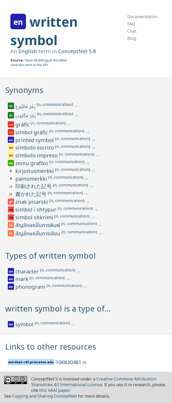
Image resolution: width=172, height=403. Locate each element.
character (27, 271)
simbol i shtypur (36, 209)
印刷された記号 (34, 186)
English (27, 51)
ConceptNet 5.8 (77, 51)
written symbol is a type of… (58, 308)
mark (22, 278)
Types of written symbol (50, 255)
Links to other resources (50, 346)
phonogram (31, 286)
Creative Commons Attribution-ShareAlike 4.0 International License (94, 381)
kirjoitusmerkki (35, 170)
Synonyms (24, 90)
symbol (25, 324)
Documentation (142, 16)
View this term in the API (29, 64)
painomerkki (31, 178)
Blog (131, 38)
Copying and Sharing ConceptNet (44, 396)
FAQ (131, 24)
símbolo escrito (35, 147)
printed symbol (35, 140)
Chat (131, 31)
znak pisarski (32, 201)
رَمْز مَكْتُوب (26, 116)
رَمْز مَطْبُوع (26, 106)
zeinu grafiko (32, 163)
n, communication (54, 105)
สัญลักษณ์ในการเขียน (38, 234)
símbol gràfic (32, 132)
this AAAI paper (54, 390)
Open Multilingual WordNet (45, 60)
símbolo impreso (37, 155)
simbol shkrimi (34, 217)
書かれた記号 (31, 193)
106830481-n (71, 362)
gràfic (23, 124)
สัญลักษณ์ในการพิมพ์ (38, 225)
